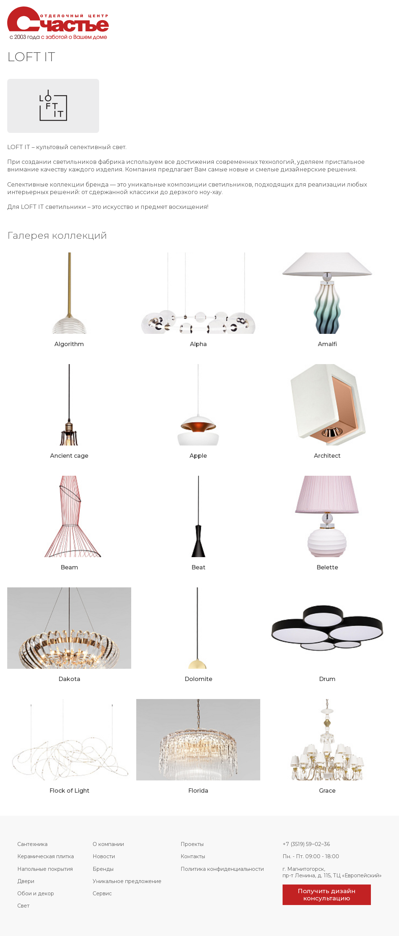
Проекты (192, 844)
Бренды (103, 869)
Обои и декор (35, 893)
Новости (104, 856)
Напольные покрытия (45, 869)
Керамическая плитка (45, 856)
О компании (108, 844)
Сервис (102, 893)
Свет (23, 906)
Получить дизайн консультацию (326, 894)
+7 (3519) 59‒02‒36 (306, 844)
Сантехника (32, 844)
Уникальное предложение (127, 881)
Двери (25, 881)
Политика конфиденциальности (222, 869)
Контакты (193, 856)
